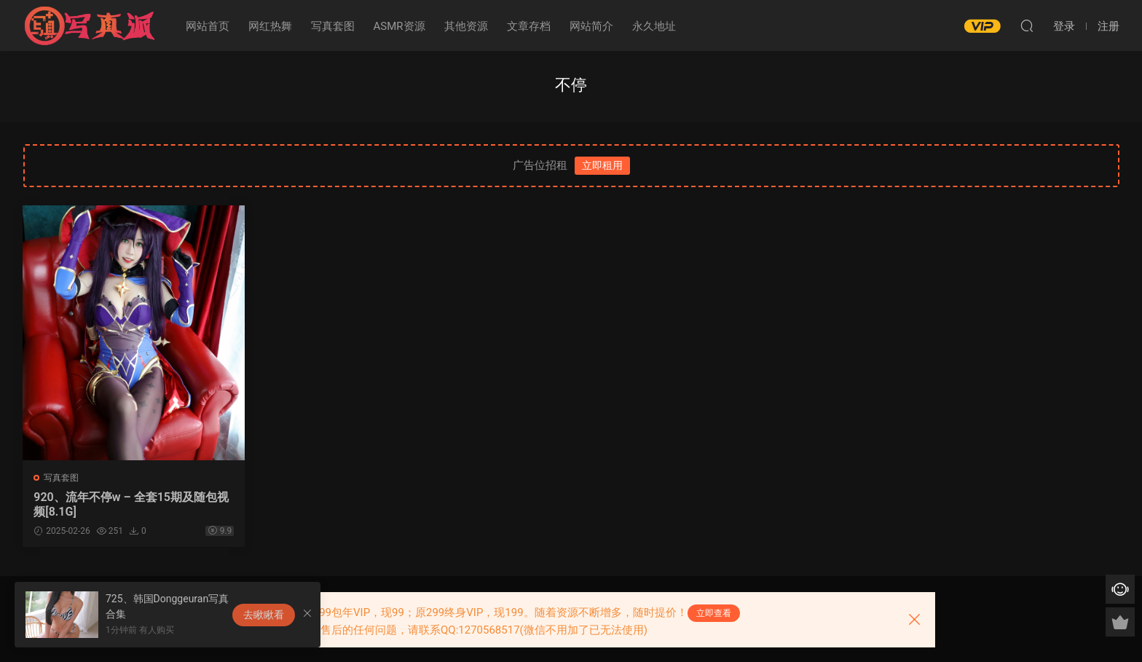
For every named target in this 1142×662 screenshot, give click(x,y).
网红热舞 (270, 26)
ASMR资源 (399, 26)
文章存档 (529, 26)
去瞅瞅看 (263, 614)
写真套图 (333, 26)
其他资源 (466, 26)
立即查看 (713, 613)
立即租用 (602, 165)
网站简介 (591, 26)
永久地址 (654, 26)
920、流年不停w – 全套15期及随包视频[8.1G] (126, 504)
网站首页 (207, 26)
